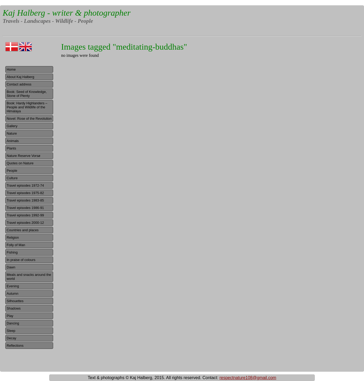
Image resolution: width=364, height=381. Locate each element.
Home (11, 69)
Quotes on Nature (20, 163)
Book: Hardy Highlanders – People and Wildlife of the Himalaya (27, 107)
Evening (13, 286)
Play (10, 316)
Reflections (15, 346)
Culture (12, 178)
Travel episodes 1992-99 (25, 215)
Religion (13, 237)
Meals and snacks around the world (29, 277)
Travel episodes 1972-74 (25, 185)
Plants (11, 148)
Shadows (14, 308)
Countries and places (23, 230)
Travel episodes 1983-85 (25, 200)
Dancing (13, 323)
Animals (13, 141)
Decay (11, 338)
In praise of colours (21, 260)
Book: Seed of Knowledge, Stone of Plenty (27, 94)
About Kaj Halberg (20, 77)
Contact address (19, 84)
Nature (12, 133)
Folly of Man (16, 245)
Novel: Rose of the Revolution (29, 119)
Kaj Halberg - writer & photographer (66, 13)
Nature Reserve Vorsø (23, 156)
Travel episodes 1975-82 (25, 193)
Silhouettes (15, 301)
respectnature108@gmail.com (247, 377)
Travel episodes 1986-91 (25, 208)
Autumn (12, 294)
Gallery (12, 126)
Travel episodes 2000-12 (25, 223)
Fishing (12, 252)
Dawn (11, 267)
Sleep (11, 331)
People (12, 171)
